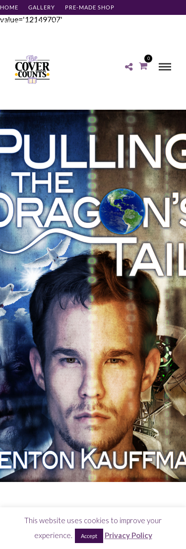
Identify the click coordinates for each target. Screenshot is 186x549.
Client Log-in (22, 37)
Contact (116, 22)
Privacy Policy (128, 535)
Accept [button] (89, 536)
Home (9, 7)
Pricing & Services (30, 22)
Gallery (41, 7)
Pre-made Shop (90, 7)
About (81, 22)
